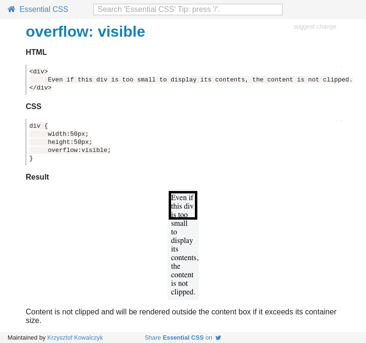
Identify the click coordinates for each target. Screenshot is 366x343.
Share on (183, 337)
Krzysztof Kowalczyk (75, 337)
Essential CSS (38, 9)
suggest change (315, 26)
